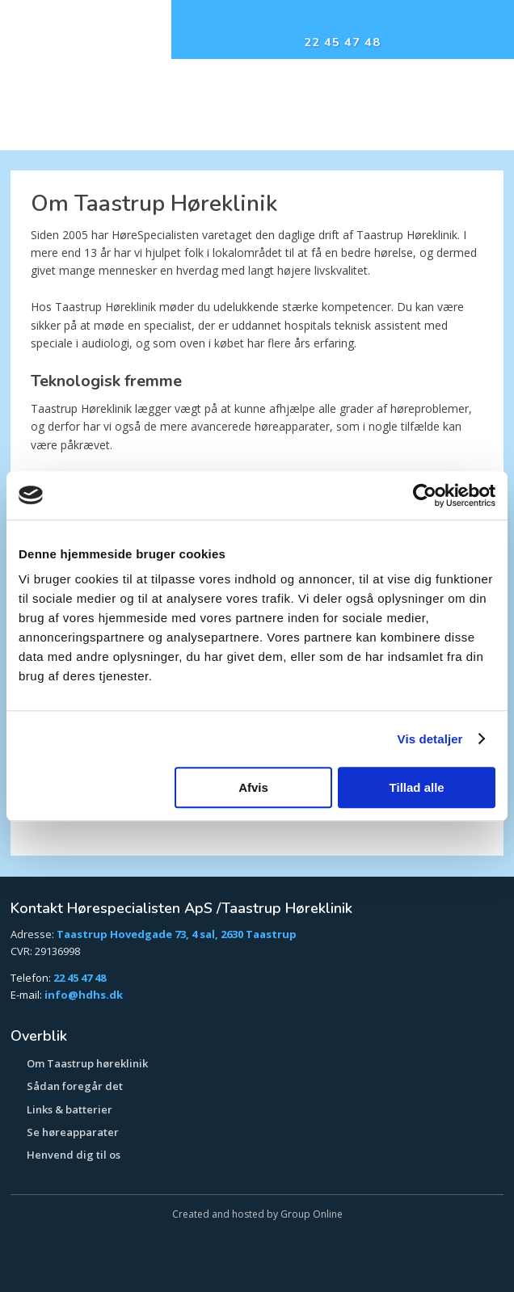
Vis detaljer (430, 739)
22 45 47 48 (79, 977)
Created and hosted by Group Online (257, 1214)
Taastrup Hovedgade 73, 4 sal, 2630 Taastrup (177, 934)
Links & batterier (69, 1109)
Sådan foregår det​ (75, 1086)
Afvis (253, 787)
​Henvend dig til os (73, 1154)
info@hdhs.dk (83, 994)
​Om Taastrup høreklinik (87, 1063)
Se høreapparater (73, 1132)
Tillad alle (417, 787)
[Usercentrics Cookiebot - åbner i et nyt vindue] (424, 495)
